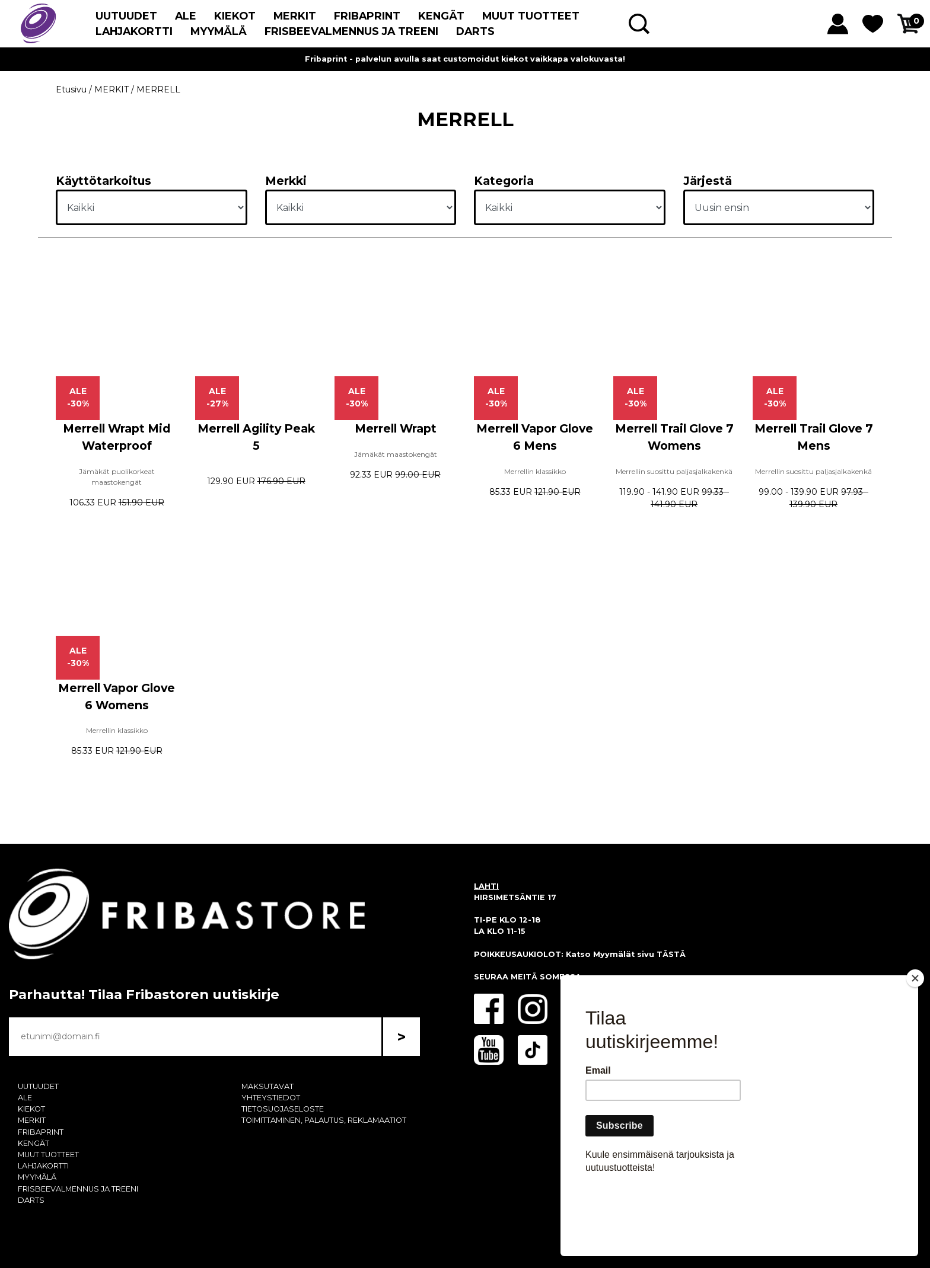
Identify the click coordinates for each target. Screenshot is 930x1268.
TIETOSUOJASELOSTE (282, 1108)
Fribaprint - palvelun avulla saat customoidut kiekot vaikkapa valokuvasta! (465, 59)
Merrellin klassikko (535, 471)
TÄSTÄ (671, 954)
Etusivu (71, 89)
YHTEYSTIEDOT (270, 1097)
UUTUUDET (126, 15)
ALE (185, 15)
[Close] (915, 1046)
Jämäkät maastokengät (395, 454)
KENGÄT (441, 15)
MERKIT (294, 15)
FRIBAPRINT (367, 15)
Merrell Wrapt (396, 428)
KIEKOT (235, 15)
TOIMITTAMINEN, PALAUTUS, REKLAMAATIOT (323, 1120)
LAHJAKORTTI (134, 31)
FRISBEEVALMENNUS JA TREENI (351, 31)
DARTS (475, 31)
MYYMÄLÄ (218, 31)
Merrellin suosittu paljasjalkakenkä (674, 471)
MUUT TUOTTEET (530, 15)
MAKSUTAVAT (267, 1086)
